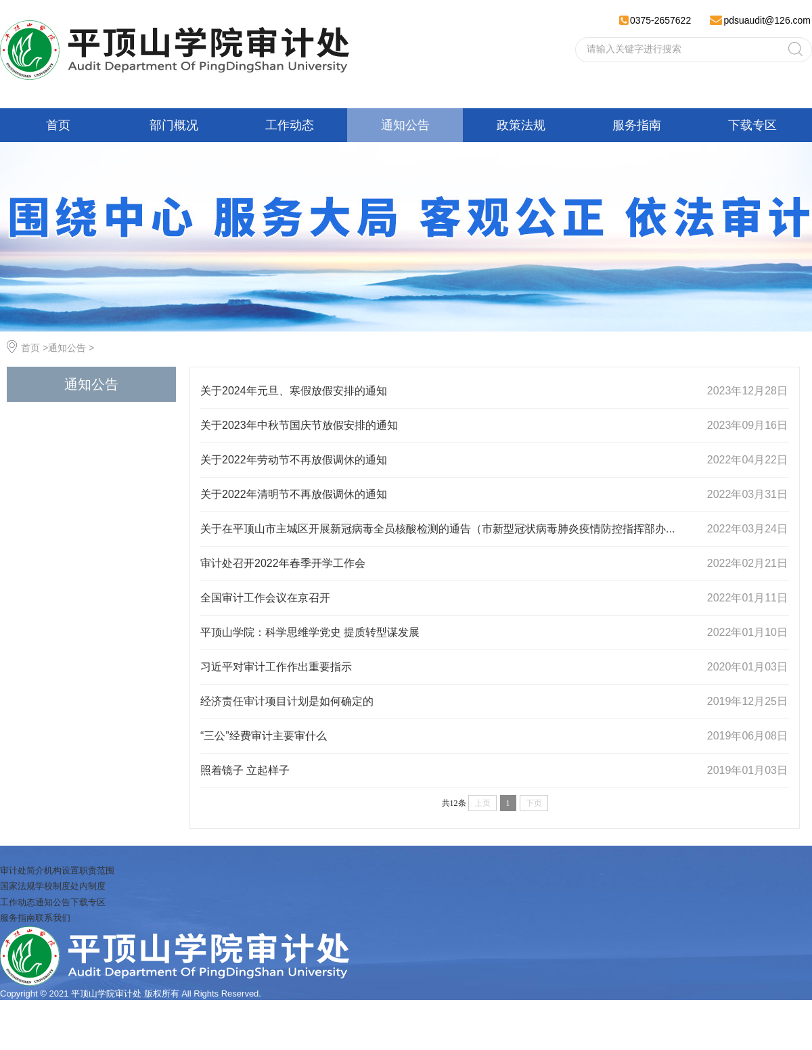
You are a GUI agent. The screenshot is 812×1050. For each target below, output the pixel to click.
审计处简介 (22, 870)
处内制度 (88, 886)
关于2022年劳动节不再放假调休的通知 (293, 459)
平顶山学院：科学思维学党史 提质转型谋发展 (310, 632)
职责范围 (96, 870)
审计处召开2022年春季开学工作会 (282, 563)
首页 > (34, 347)
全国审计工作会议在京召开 (265, 597)
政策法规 (521, 125)
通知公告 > (71, 347)
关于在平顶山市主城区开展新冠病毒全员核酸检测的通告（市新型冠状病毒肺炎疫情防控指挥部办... (437, 528)
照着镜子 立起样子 (245, 770)
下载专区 (752, 125)
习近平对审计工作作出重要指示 (276, 666)
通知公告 (405, 125)
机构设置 (61, 870)
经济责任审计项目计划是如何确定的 (287, 701)
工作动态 (289, 125)
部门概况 (174, 125)
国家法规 (17, 886)
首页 (58, 125)
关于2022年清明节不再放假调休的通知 (293, 494)
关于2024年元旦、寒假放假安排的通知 (293, 390)
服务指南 (636, 125)
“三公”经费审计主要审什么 (263, 735)
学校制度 (52, 886)
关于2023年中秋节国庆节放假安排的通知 (299, 425)
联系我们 (52, 918)
